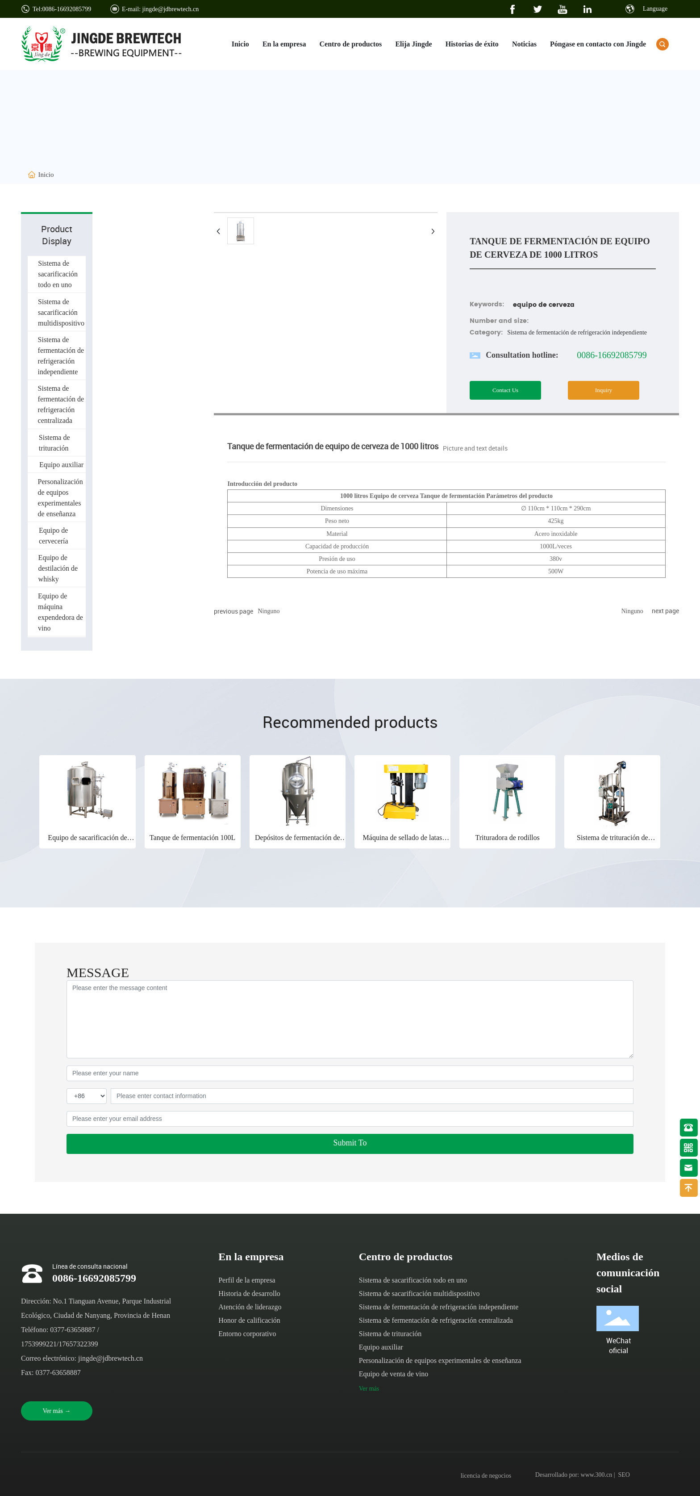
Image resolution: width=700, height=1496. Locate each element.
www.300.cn (596, 1474)
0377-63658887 (72, 1329)
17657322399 (78, 1344)
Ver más (369, 1388)
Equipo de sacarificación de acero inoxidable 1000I (87, 841)
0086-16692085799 (612, 355)
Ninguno (268, 611)
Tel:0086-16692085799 (62, 9)
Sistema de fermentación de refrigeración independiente (577, 332)
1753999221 (39, 1344)
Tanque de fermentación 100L (192, 837)
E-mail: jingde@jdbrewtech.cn (160, 9)
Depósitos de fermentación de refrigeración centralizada (297, 841)
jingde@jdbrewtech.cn (110, 1358)
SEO (624, 1474)
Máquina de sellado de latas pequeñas (402, 841)
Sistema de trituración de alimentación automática (612, 841)
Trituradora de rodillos (507, 837)
